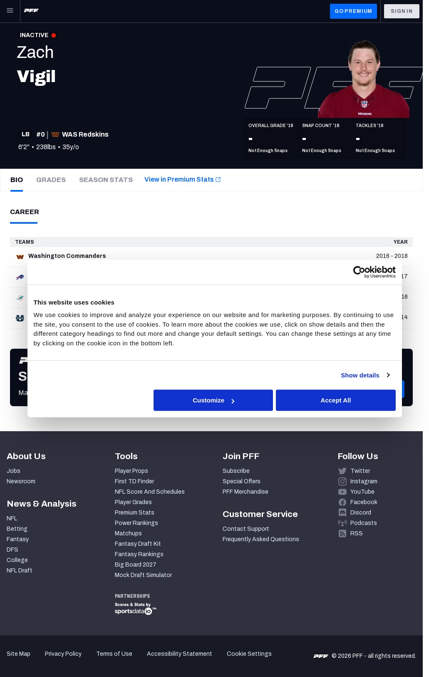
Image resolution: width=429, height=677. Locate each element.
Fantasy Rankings (139, 554)
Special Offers (241, 481)
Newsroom (21, 481)
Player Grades (133, 502)
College (17, 560)
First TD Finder (134, 481)
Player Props (131, 471)
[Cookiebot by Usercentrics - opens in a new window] (359, 272)
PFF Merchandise (245, 492)
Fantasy (18, 539)
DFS (12, 550)
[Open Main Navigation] (10, 11)
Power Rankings (136, 523)
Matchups (128, 533)
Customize (213, 400)
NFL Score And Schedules (150, 492)
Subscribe (236, 471)
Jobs (13, 471)
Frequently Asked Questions (261, 539)
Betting (17, 529)
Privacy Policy (63, 654)
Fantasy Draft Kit (138, 544)
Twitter (360, 471)
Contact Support (246, 529)
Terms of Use (114, 654)
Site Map (18, 654)
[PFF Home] (31, 11)
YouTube (362, 492)
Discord (360, 513)
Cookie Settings (249, 654)
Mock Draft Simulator (143, 575)
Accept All (336, 400)
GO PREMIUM (353, 11)
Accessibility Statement (179, 654)
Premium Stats (134, 513)
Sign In (402, 11)
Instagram (363, 481)
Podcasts (363, 523)
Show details (360, 375)
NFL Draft (19, 570)
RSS (356, 533)
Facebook (363, 502)
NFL (12, 518)
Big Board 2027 (135, 565)
